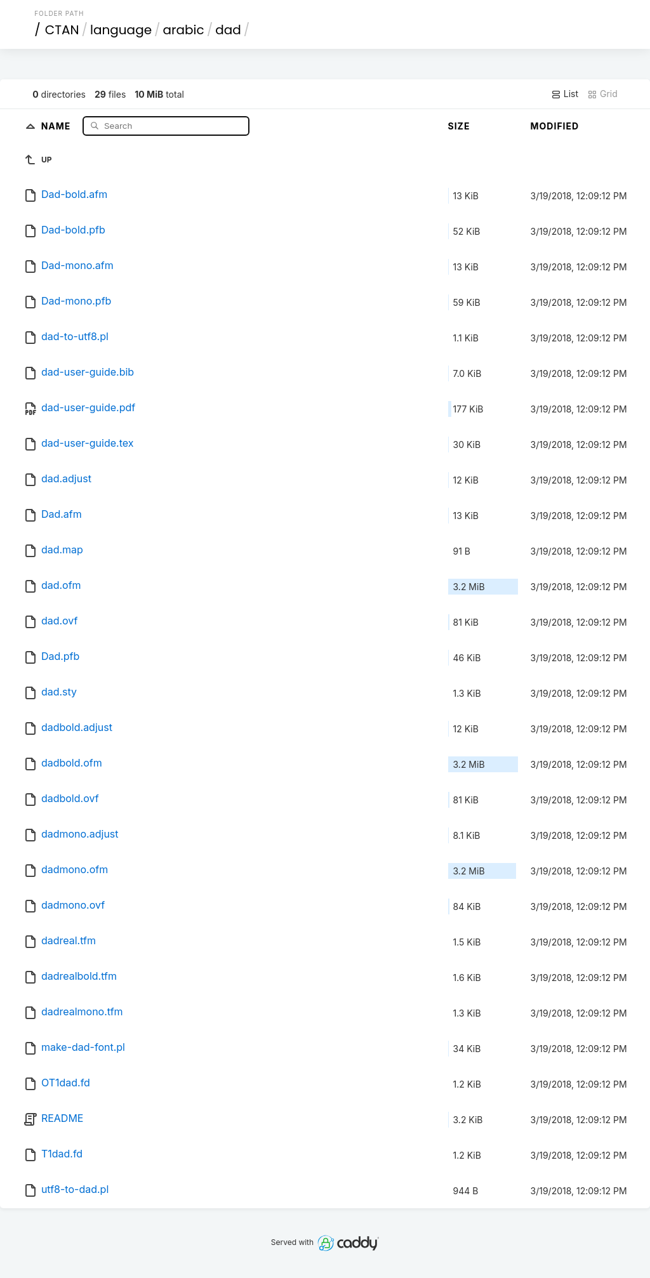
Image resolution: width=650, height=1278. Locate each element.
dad (228, 30)
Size (459, 126)
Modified (555, 126)
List (564, 94)
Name (57, 125)
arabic (183, 30)
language (121, 30)
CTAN (62, 30)
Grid (602, 94)
